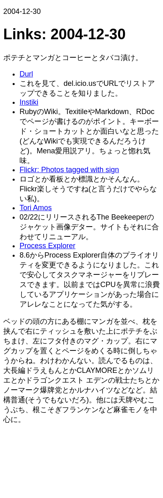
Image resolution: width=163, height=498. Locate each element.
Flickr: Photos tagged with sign (69, 170)
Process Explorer (47, 246)
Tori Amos (36, 208)
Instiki (29, 102)
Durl (26, 74)
